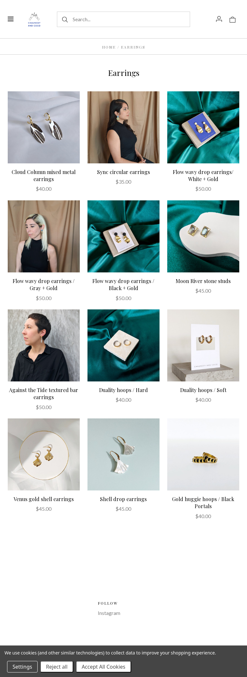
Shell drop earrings (123, 499)
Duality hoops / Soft (203, 390)
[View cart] (232, 19)
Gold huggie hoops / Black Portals (203, 502)
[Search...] (123, 19)
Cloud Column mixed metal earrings (44, 175)
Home (109, 47)
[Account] (219, 19)
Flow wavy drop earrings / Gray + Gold (44, 284)
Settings (22, 666)
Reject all (57, 666)
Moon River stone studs (203, 281)
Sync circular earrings (123, 172)
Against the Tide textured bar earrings (43, 393)
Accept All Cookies (103, 666)
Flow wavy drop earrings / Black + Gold (123, 284)
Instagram (109, 613)
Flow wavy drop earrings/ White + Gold (203, 175)
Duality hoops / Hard (123, 390)
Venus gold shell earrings (44, 499)
